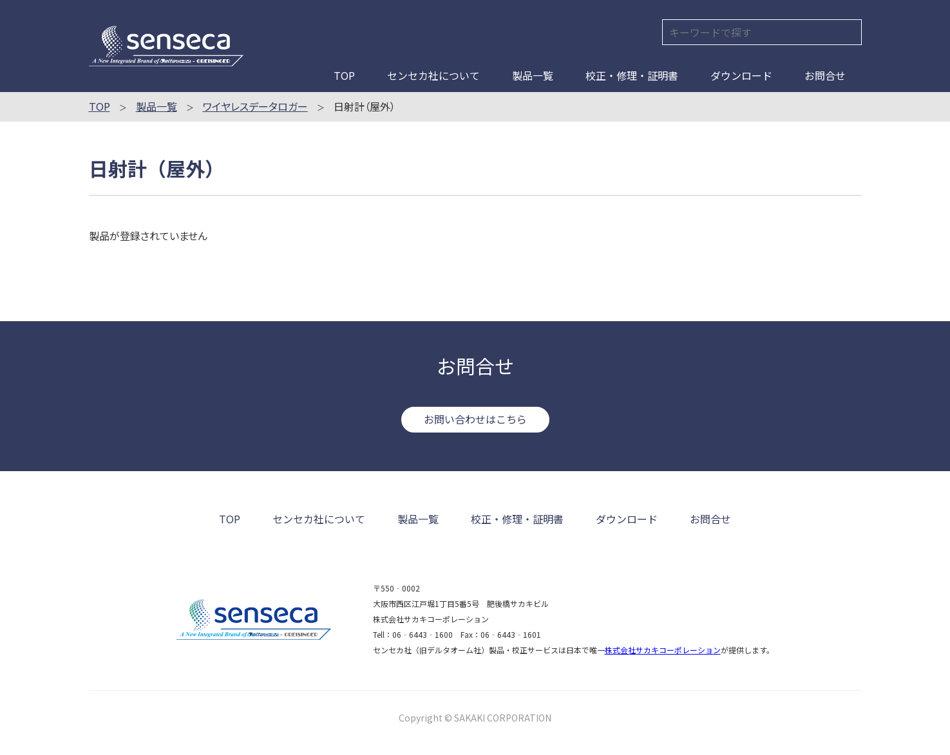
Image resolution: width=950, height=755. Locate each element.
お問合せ (825, 75)
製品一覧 (532, 75)
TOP (344, 75)
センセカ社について (433, 75)
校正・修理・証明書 (631, 75)
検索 (849, 31)
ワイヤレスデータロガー (255, 106)
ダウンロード (741, 75)
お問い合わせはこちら (475, 419)
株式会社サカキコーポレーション (663, 649)
